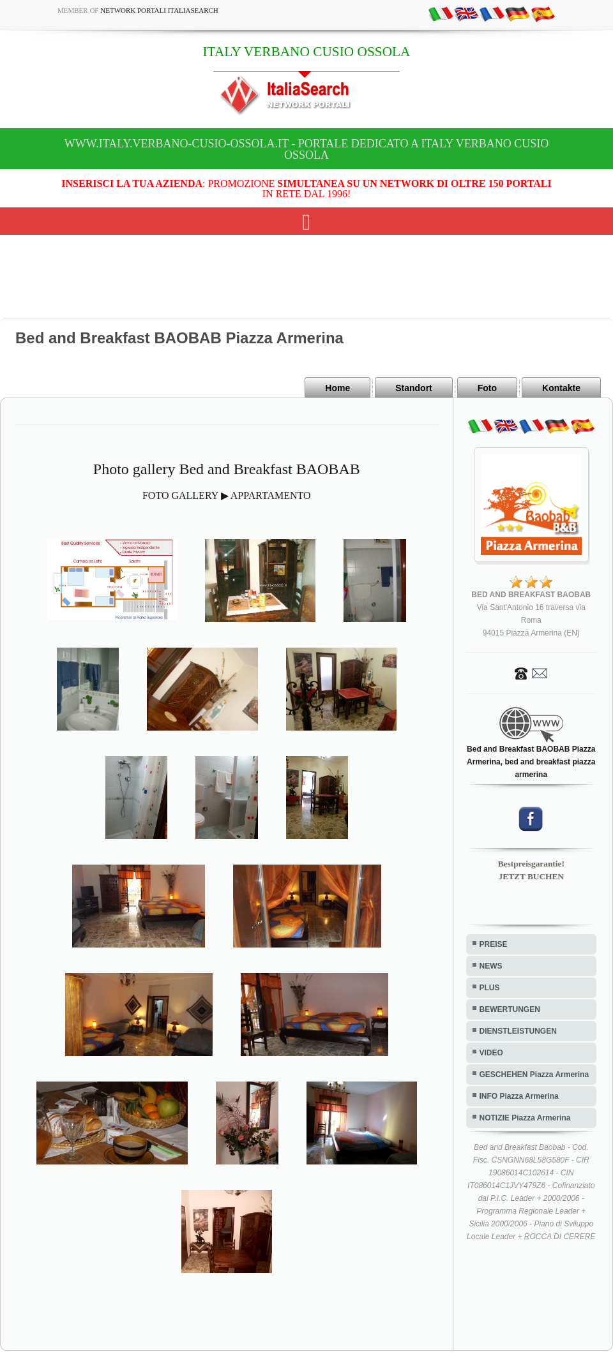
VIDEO (491, 1052)
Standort (413, 388)
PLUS (490, 987)
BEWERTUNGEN (510, 1009)
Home (337, 388)
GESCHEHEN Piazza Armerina (534, 1074)
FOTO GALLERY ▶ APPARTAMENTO (226, 495)
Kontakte (561, 388)
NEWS (491, 966)
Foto (487, 388)
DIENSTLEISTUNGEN (518, 1031)
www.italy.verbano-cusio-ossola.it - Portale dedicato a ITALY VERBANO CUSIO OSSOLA (306, 149)
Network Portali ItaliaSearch (159, 10)
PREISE (494, 944)
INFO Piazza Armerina (519, 1096)
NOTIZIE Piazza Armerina (525, 1117)
